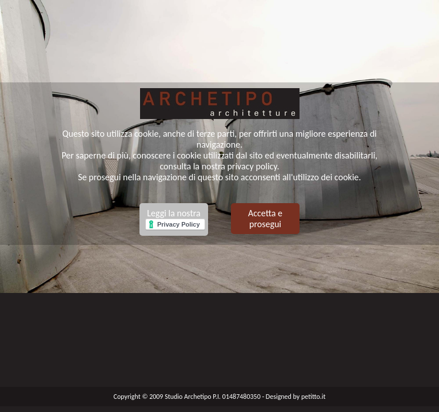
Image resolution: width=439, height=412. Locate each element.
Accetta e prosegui (265, 218)
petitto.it (313, 397)
